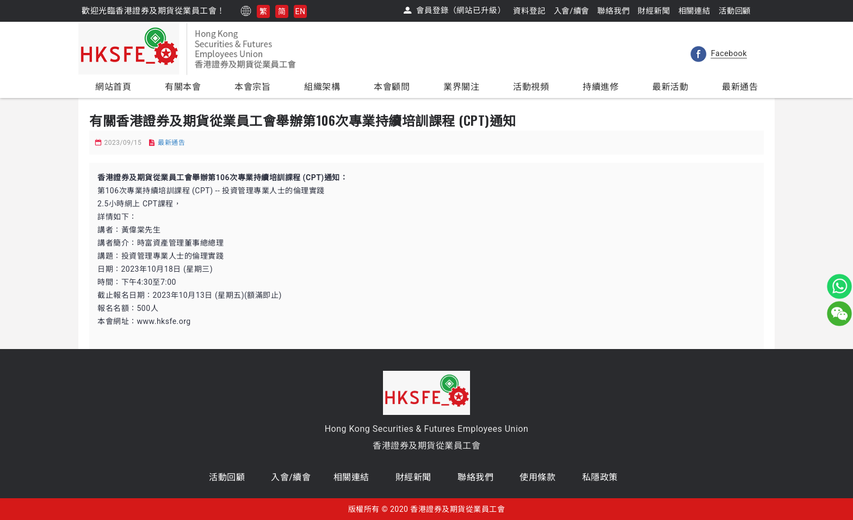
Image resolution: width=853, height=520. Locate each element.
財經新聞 (413, 477)
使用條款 (537, 477)
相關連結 (351, 477)
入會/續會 (291, 477)
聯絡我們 (475, 477)
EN (300, 11)
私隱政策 (600, 477)
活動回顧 (227, 477)
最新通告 (171, 142)
